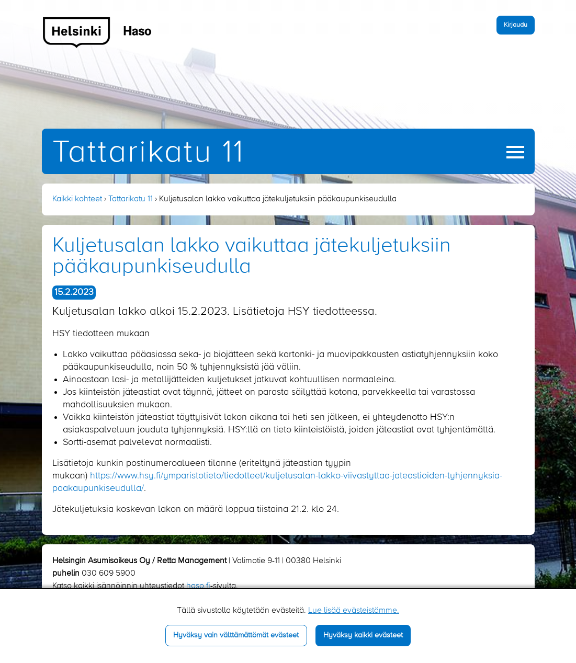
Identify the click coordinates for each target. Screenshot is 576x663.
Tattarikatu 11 (148, 153)
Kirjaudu (515, 24)
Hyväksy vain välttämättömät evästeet (236, 635)
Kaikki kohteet (77, 199)
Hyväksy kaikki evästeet (363, 635)
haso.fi (198, 586)
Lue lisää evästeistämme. (353, 611)
